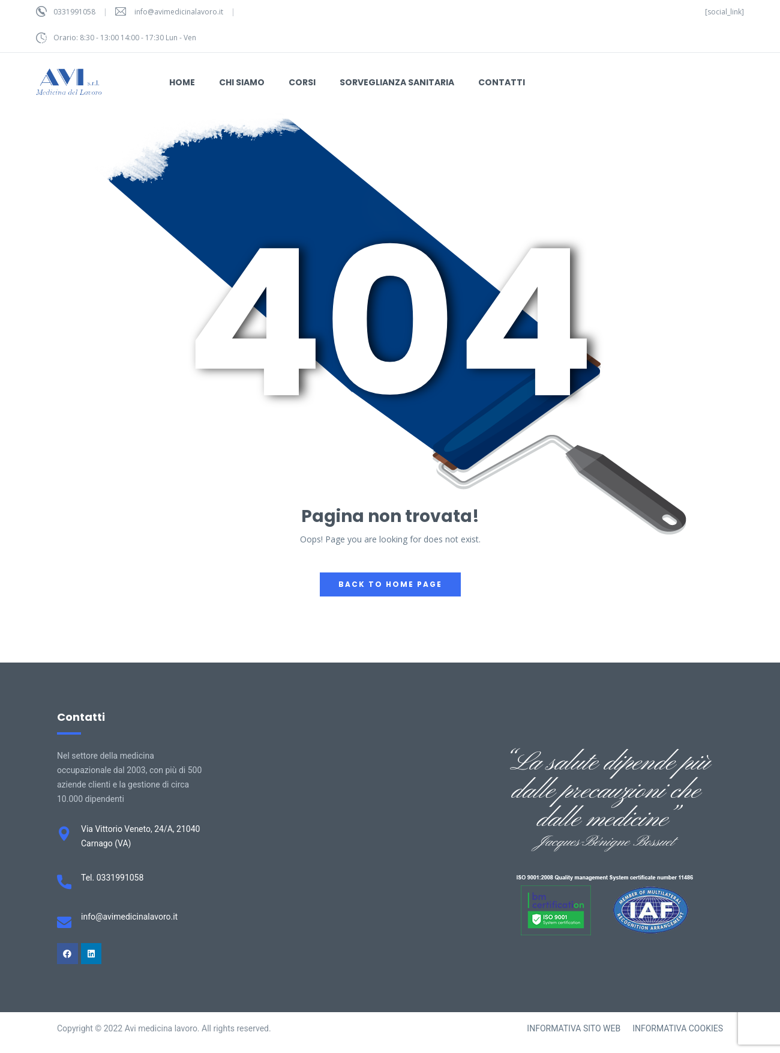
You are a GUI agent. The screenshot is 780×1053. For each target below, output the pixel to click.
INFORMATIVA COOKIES (677, 1028)
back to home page (390, 584)
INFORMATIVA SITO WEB (573, 1028)
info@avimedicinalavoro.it (178, 12)
